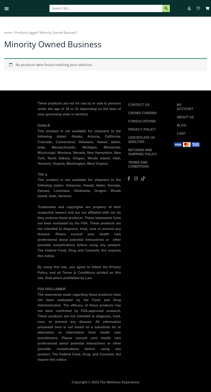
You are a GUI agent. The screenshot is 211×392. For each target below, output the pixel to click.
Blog (181, 125)
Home (8, 32)
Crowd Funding (142, 113)
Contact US (139, 105)
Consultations (142, 121)
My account (185, 107)
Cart (181, 133)
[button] (6, 8)
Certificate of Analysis (141, 140)
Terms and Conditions (138, 164)
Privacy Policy (142, 129)
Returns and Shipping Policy (142, 152)
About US (185, 117)
